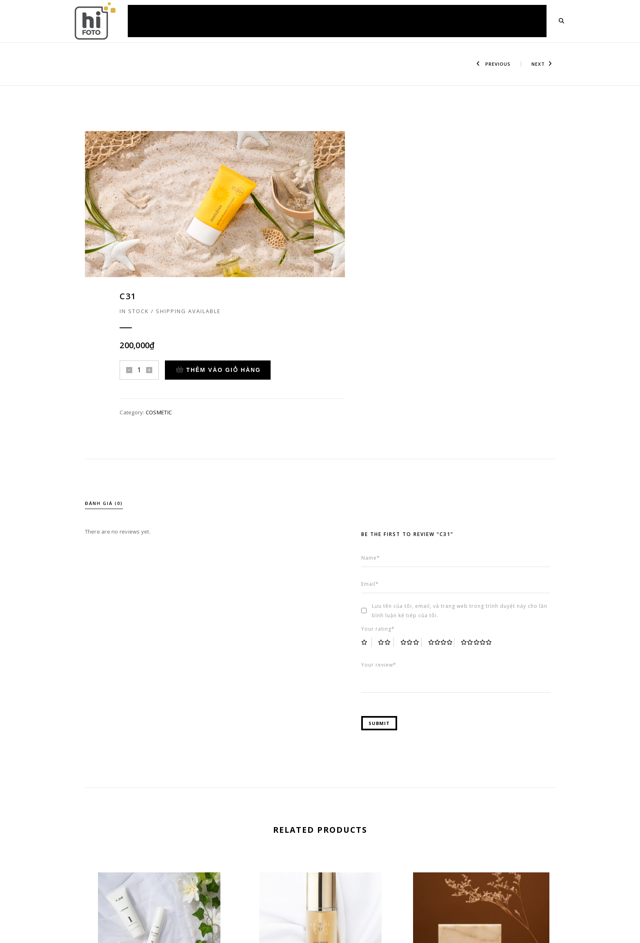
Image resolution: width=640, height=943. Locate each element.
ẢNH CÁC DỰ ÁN (299, 21)
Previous (493, 64)
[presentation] (85, 823)
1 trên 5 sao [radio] (372, 504)
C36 (481, 879)
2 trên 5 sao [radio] (392, 504)
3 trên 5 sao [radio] (416, 504)
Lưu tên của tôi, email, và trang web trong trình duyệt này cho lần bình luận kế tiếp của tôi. (465, 472)
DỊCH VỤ (252, 21)
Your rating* (383, 490)
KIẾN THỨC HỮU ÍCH (474, 21)
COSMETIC (127, 64)
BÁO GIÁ (345, 21)
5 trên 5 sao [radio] (483, 504)
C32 (159, 866)
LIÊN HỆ (525, 21)
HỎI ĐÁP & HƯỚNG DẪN (402, 21)
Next (541, 64)
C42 (320, 866)
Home (93, 64)
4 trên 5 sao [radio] (447, 504)
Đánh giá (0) (104, 370)
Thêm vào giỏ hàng (465, 209)
